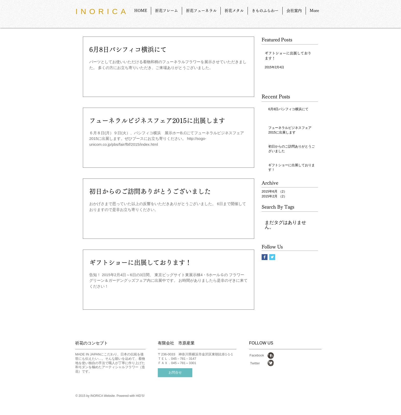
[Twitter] (255, 363)
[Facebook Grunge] (271, 355)
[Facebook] (256, 355)
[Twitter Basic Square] (272, 257)
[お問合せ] (175, 372)
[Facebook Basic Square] (265, 257)
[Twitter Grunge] (271, 363)
